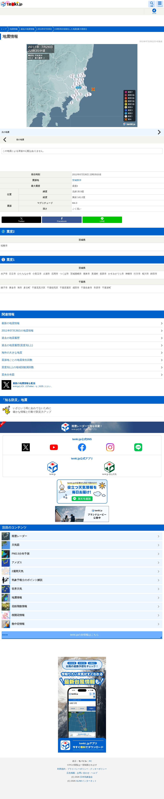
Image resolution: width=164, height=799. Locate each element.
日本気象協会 (86, 777)
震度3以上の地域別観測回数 (18, 367)
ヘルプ (94, 773)
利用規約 (61, 769)
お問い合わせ (83, 773)
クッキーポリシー (98, 769)
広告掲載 (71, 773)
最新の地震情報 (11, 323)
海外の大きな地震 (12, 352)
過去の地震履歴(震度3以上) (17, 345)
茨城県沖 (76, 180)
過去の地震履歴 (11, 338)
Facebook (62, 221)
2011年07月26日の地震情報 (17, 330)
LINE (102, 221)
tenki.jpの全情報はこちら (84, 634)
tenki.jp (12, 4)
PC (90, 761)
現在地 (154, 13)
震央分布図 (8, 374)
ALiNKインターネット (86, 781)
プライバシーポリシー (77, 769)
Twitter (21, 221)
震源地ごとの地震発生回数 (17, 360)
